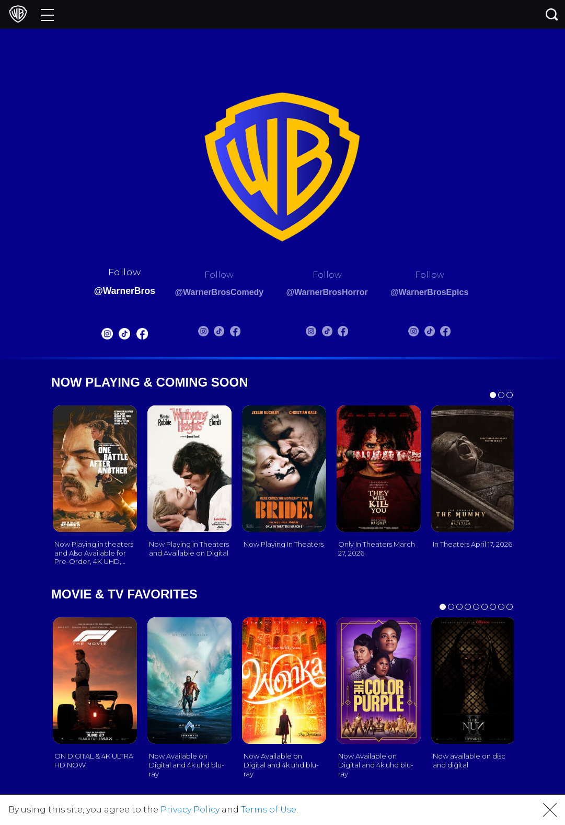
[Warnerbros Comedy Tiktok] (214, 333)
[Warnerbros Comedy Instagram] (197, 333)
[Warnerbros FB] (127, 336)
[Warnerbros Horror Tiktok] (332, 333)
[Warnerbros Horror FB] (348, 333)
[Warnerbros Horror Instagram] (316, 333)
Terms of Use (268, 810)
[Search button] (552, 14)
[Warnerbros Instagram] (91, 336)
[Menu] (47, 14)
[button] (550, 810)
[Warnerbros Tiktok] (109, 336)
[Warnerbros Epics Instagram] (428, 333)
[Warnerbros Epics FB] (460, 333)
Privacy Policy (190, 810)
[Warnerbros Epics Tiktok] (444, 333)
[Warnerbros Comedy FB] (230, 333)
